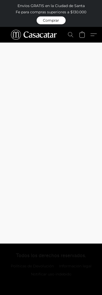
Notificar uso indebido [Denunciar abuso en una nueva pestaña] (51, 274)
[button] (51, 20)
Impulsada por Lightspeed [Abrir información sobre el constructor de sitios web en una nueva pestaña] (51, 283)
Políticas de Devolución (32, 266)
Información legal (75, 266)
